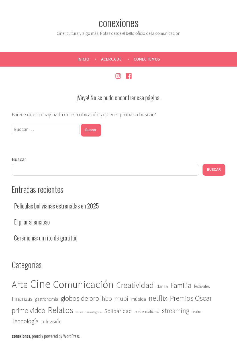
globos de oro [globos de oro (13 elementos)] (80, 298)
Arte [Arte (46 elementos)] (20, 284)
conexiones (118, 22)
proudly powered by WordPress (55, 336)
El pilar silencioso (32, 221)
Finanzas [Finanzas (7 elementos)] (22, 298)
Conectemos (147, 59)
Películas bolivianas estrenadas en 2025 (56, 205)
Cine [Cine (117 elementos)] (40, 284)
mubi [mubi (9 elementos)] (121, 298)
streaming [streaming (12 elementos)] (175, 310)
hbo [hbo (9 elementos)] (107, 298)
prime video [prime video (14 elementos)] (28, 310)
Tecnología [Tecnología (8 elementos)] (25, 321)
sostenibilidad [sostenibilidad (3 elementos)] (146, 311)
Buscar (19, 159)
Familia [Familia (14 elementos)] (180, 285)
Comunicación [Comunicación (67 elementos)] (83, 284)
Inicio (83, 59)
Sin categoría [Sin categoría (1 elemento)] (93, 312)
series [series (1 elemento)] (79, 312)
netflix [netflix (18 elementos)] (157, 298)
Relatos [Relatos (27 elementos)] (60, 310)
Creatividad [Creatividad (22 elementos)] (135, 285)
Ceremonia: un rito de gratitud (45, 237)
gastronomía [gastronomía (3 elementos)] (46, 299)
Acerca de (111, 59)
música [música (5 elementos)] (138, 299)
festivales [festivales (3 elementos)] (202, 286)
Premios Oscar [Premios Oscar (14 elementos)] (191, 298)
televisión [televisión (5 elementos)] (51, 321)
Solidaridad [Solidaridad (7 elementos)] (118, 311)
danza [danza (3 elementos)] (162, 286)
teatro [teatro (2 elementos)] (196, 311)
